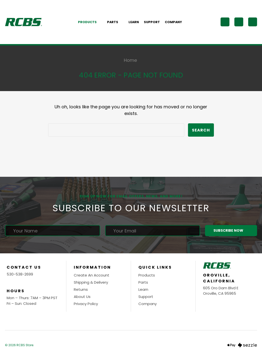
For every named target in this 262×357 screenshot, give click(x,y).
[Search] (225, 21)
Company (173, 22)
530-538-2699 (20, 274)
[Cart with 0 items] (252, 21)
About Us (82, 296)
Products (90, 22)
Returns (81, 289)
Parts (115, 22)
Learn (134, 22)
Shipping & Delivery (91, 282)
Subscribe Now (230, 230)
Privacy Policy (86, 303)
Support (152, 22)
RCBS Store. (25, 345)
